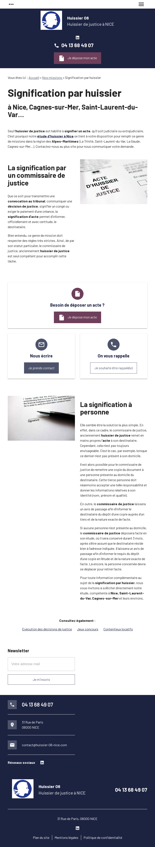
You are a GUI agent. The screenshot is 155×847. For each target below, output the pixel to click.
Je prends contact (41, 368)
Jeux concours (87, 629)
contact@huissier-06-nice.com (44, 745)
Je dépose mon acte (77, 58)
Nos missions (52, 77)
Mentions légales (66, 837)
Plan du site (41, 837)
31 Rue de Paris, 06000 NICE (77, 819)
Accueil (34, 77)
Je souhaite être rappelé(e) (113, 368)
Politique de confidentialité (103, 837)
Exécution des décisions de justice (47, 629)
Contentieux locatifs (118, 629)
